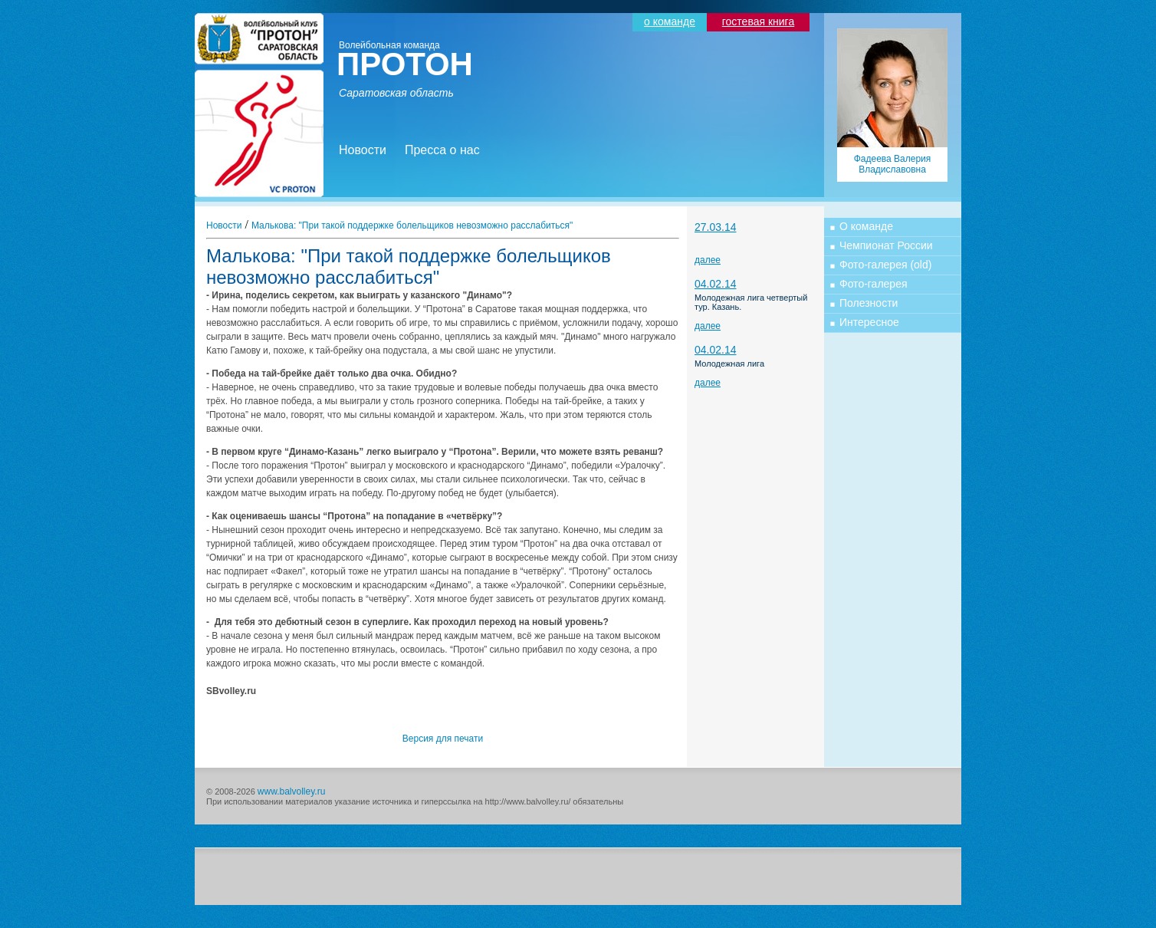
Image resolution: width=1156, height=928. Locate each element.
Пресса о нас (442, 149)
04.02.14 (716, 284)
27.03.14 (716, 227)
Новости (362, 149)
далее (708, 260)
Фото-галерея (873, 284)
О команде (866, 226)
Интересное (869, 322)
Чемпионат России (886, 245)
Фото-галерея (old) (885, 264)
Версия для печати (442, 738)
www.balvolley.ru (291, 791)
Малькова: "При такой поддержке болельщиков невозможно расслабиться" (412, 225)
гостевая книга (758, 21)
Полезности (868, 303)
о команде (669, 21)
